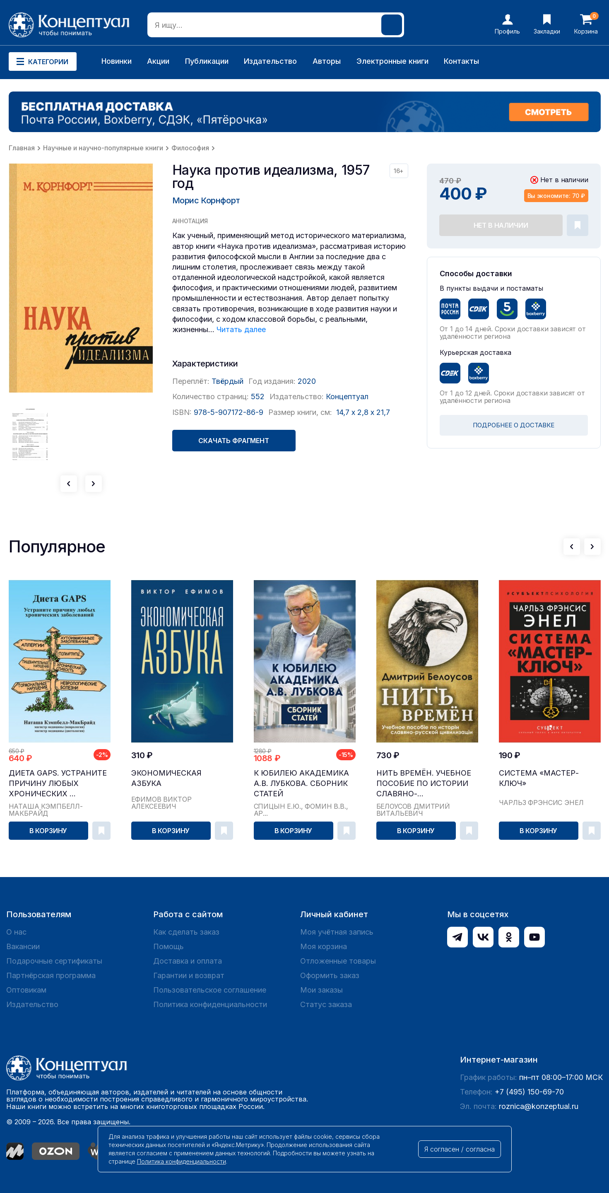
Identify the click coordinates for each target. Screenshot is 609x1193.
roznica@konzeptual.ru (538, 1106)
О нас (16, 932)
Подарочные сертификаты (54, 961)
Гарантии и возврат (188, 975)
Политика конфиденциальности (210, 1004)
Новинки (116, 61)
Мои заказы (321, 990)
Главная (22, 148)
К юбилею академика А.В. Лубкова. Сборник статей (301, 783)
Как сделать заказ (186, 932)
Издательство (270, 61)
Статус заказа (326, 1004)
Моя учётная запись (336, 932)
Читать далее (241, 329)
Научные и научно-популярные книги (103, 148)
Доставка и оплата (187, 961)
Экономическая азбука (166, 778)
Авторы (327, 61)
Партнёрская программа (51, 975)
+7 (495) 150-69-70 (529, 1091)
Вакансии (23, 946)
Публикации (207, 61)
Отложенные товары (338, 961)
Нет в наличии (501, 225)
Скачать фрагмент (233, 440)
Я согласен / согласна (459, 1149)
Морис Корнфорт (206, 200)
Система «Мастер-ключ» (539, 778)
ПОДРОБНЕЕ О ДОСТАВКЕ (513, 425)
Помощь (168, 946)
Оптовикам (26, 990)
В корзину (48, 831)
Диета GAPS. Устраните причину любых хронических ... (58, 783)
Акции (158, 61)
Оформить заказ (329, 975)
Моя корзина (323, 946)
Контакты (461, 61)
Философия (190, 148)
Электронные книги (392, 61)
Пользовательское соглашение (209, 990)
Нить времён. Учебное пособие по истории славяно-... (423, 783)
